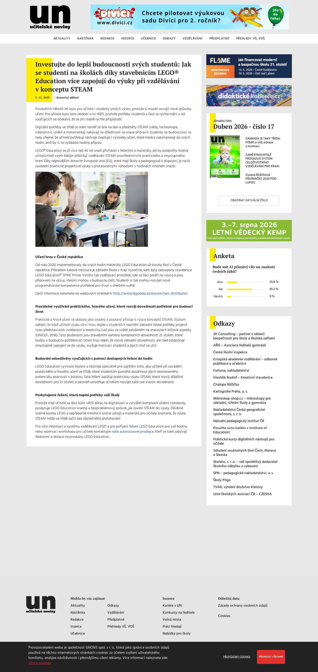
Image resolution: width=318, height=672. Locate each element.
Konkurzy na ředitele (179, 613)
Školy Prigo (222, 480)
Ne (221, 289)
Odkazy (113, 606)
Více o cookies (39, 663)
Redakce (77, 620)
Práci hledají (172, 627)
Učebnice (77, 634)
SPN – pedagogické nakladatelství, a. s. (243, 473)
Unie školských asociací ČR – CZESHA (242, 494)
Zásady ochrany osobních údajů (243, 606)
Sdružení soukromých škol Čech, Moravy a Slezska (244, 453)
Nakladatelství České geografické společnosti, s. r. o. (239, 412)
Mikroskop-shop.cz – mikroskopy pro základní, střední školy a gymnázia (242, 401)
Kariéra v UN (172, 606)
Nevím (218, 296)
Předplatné (115, 620)
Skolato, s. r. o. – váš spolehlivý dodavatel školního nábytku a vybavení (245, 464)
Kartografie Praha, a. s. (230, 392)
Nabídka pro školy (177, 634)
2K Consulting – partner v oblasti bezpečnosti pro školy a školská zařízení (244, 336)
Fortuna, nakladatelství (231, 371)
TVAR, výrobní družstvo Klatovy (238, 487)
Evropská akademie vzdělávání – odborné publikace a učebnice (245, 361)
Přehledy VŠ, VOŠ (120, 627)
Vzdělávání (115, 613)
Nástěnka (77, 613)
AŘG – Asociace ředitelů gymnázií (239, 345)
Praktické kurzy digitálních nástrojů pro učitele (243, 441)
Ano (220, 282)
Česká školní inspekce (230, 352)
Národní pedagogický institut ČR (238, 421)
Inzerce (76, 627)
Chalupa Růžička (226, 385)
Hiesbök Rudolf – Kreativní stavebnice (243, 378)
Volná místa (172, 620)
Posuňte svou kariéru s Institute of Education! (240, 430)
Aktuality (77, 606)
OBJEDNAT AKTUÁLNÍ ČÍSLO (249, 200)
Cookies (224, 616)
